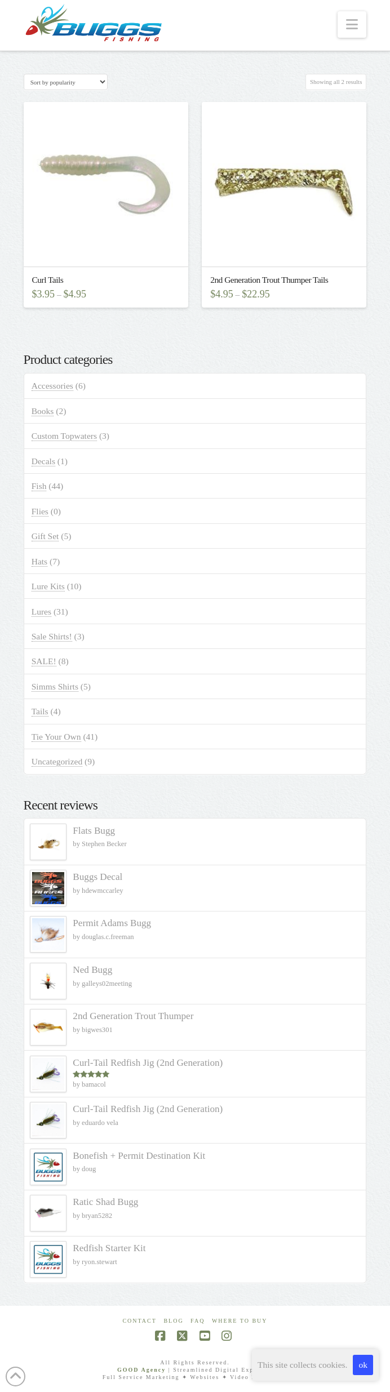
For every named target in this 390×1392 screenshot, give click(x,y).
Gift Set (45, 536)
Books (43, 411)
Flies (40, 511)
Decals (43, 461)
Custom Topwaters (64, 436)
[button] (352, 24)
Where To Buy (240, 1321)
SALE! (44, 661)
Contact (139, 1321)
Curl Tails (48, 279)
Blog (173, 1321)
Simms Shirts (55, 686)
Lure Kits (48, 586)
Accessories (52, 385)
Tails (40, 711)
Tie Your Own (56, 736)
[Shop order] (66, 82)
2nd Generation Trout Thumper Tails (269, 279)
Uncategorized (57, 761)
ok (362, 1364)
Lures (41, 611)
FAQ (197, 1321)
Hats (39, 561)
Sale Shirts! (52, 636)
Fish (39, 486)
